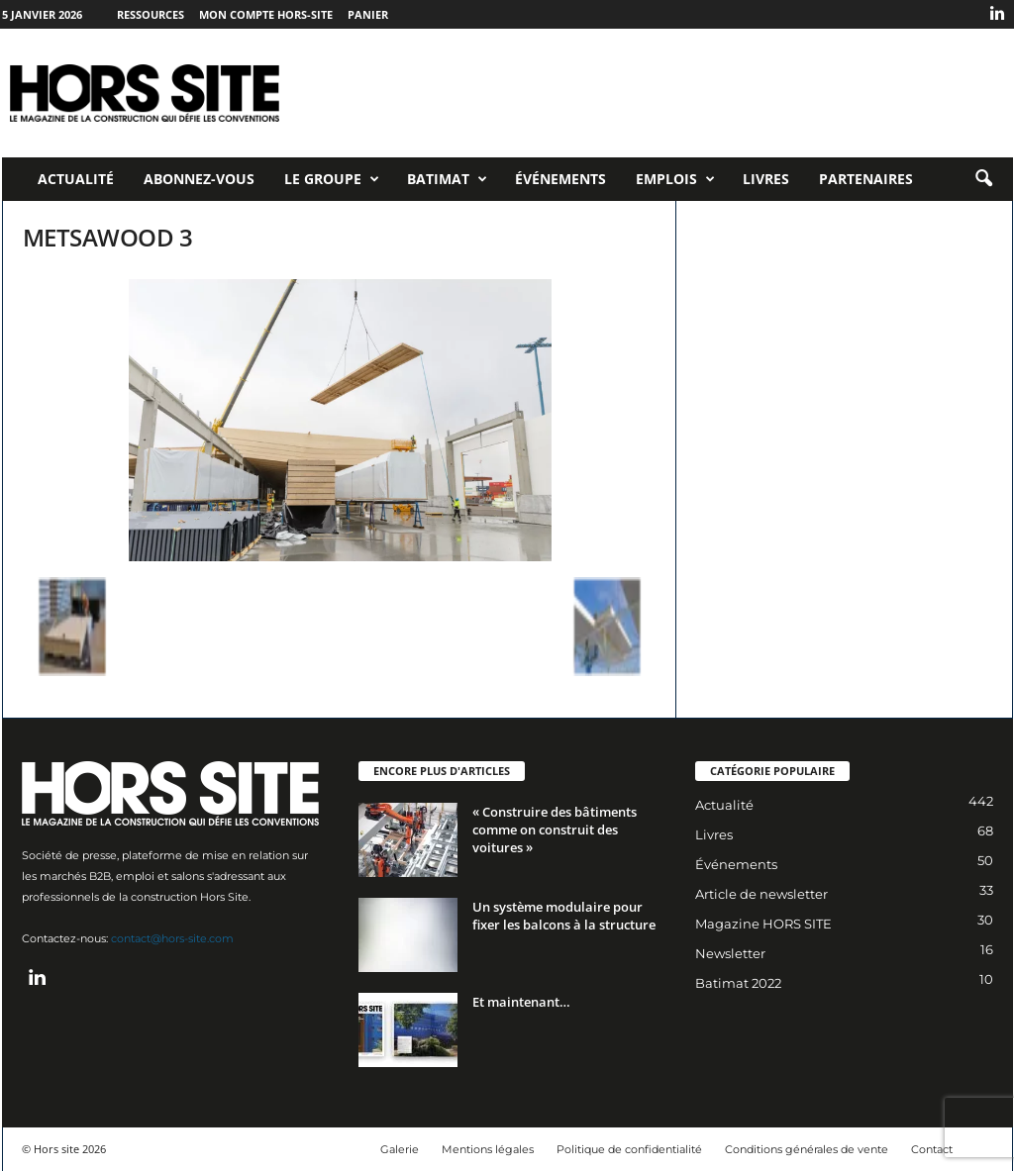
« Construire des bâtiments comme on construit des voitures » (554, 829)
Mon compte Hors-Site (266, 14)
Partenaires (866, 178)
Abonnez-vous (199, 178)
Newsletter (730, 953)
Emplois (675, 179)
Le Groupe (331, 179)
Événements (560, 178)
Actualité (76, 178)
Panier (368, 14)
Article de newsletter (761, 894)
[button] (983, 179)
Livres (766, 178)
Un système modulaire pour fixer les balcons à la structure (564, 915)
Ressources (150, 14)
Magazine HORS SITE (763, 923)
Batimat (447, 179)
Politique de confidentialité (629, 1149)
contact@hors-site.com (172, 938)
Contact (932, 1149)
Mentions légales (488, 1149)
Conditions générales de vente (806, 1149)
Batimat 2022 (738, 983)
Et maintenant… (521, 1002)
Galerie (399, 1149)
